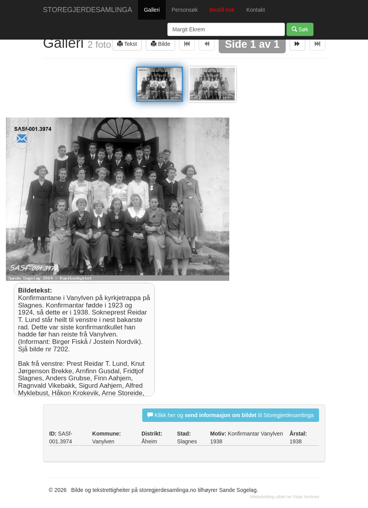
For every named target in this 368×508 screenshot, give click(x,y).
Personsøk (185, 10)
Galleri (152, 10)
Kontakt (255, 10)
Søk (300, 29)
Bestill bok (222, 10)
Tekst (127, 43)
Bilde (160, 43)
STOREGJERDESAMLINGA (87, 10)
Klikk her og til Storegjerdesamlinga (230, 415)
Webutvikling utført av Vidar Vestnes (284, 496)
